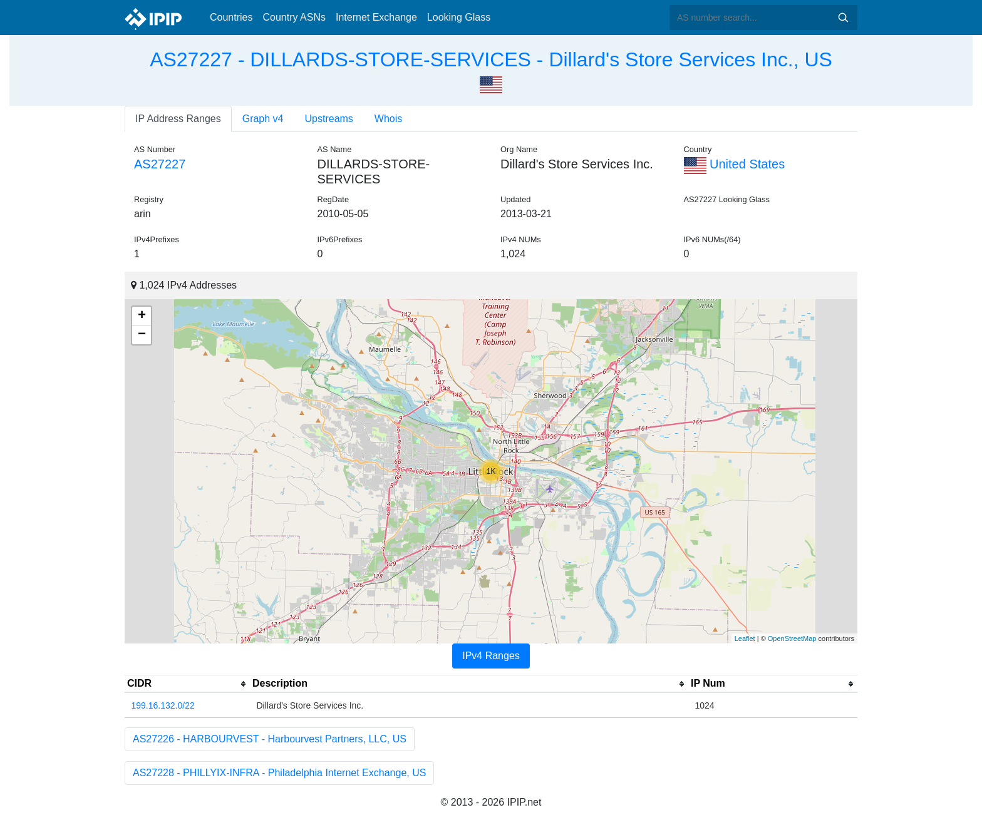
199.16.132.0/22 (163, 705)
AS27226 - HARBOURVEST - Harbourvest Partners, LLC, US (269, 739)
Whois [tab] (388, 118)
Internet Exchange (376, 17)
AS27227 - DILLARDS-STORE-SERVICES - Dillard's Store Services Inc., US (491, 59)
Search (843, 17)
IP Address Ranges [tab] (178, 118)
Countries (231, 17)
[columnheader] (187, 684)
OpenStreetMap (792, 638)
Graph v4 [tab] (263, 118)
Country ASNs (293, 17)
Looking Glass (458, 17)
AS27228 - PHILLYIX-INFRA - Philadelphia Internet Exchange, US (279, 772)
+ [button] (142, 316)
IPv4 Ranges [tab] (491, 655)
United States (734, 164)
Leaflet (745, 638)
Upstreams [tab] (329, 118)
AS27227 (159, 164)
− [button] (142, 334)
